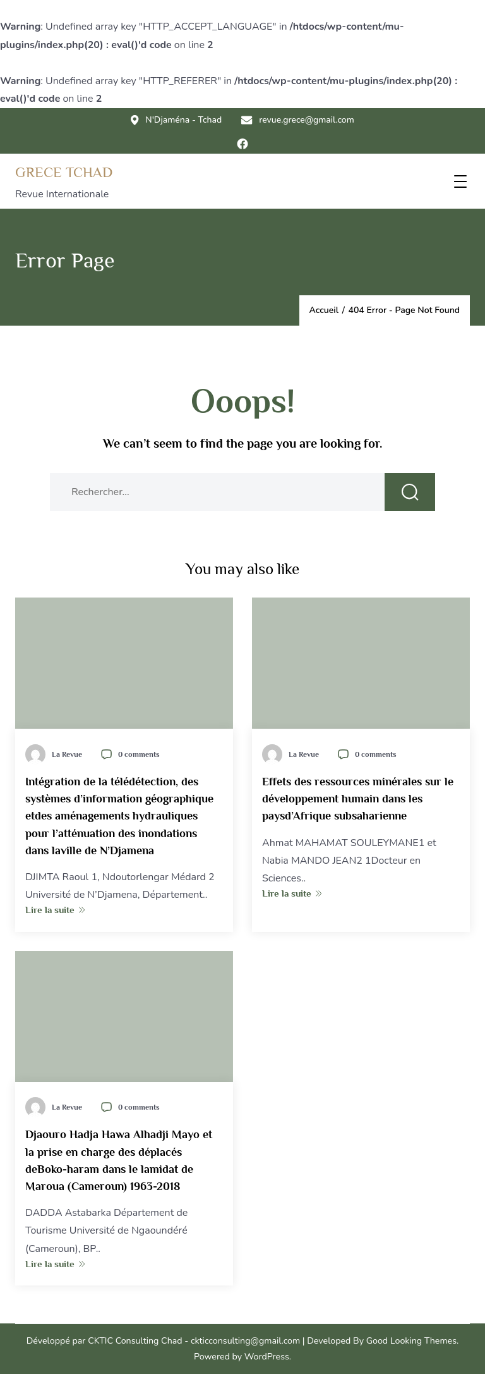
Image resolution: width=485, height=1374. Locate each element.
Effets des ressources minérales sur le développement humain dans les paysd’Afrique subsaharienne (357, 799)
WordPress (266, 1357)
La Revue (67, 754)
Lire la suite (55, 909)
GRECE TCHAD (63, 172)
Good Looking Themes (411, 1341)
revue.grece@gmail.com (297, 120)
